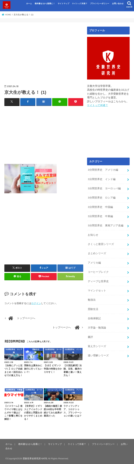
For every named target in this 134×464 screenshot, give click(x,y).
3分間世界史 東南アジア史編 (105, 225)
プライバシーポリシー (99, 3)
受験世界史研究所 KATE (35, 458)
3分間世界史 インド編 (101, 179)
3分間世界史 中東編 (100, 215)
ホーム (29, 3)
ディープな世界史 (98, 280)
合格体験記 (94, 317)
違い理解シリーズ (98, 353)
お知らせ (93, 234)
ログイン (36, 303)
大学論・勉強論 (97, 326)
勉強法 (92, 298)
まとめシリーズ (97, 252)
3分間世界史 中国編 (100, 206)
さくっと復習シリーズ (101, 243)
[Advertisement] (43, 51)
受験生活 (93, 307)
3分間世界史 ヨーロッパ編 (104, 188)
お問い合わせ (118, 3)
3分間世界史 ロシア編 (101, 197)
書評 (90, 335)
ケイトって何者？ (79, 3)
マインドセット (97, 289)
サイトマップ (63, 3)
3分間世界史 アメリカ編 (103, 169)
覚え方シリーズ (97, 344)
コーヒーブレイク (98, 271)
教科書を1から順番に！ (45, 3)
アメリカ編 (94, 261)
